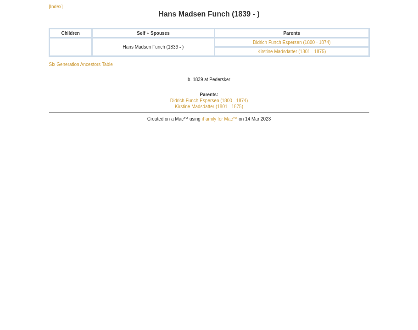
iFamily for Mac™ (220, 118)
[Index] (56, 6)
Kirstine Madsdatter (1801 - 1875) (291, 51)
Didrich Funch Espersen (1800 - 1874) (292, 42)
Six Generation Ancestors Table (81, 64)
